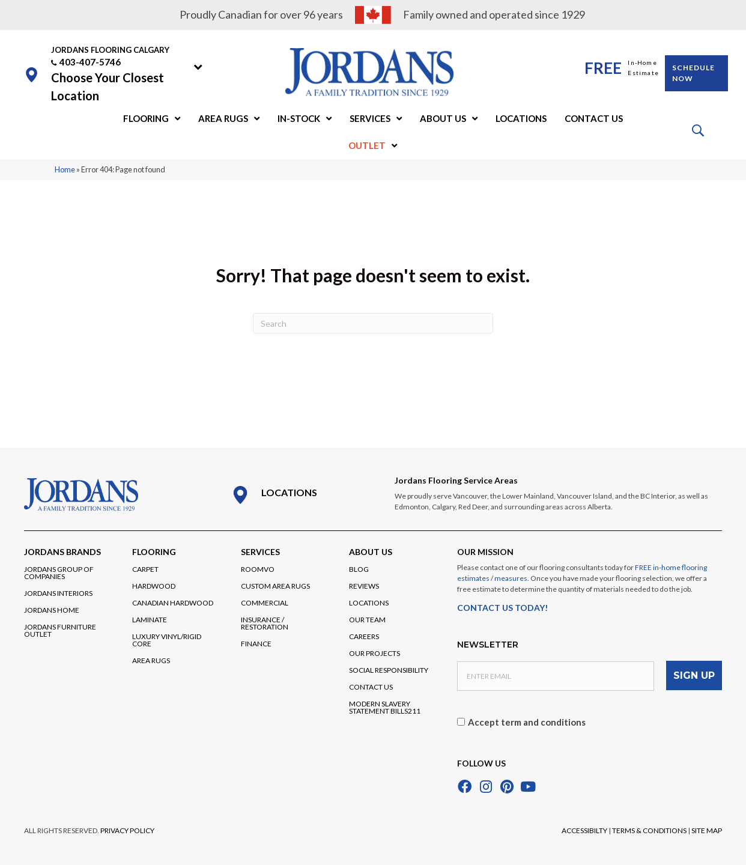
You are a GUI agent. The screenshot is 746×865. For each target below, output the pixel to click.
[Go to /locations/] (301, 495)
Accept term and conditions (527, 720)
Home (65, 169)
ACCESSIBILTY (584, 829)
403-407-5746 (90, 61)
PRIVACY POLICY (127, 829)
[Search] (373, 323)
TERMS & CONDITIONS (649, 829)
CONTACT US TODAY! (502, 607)
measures (510, 578)
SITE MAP (706, 829)
